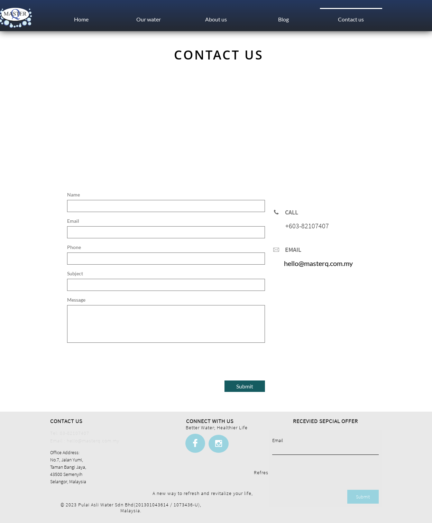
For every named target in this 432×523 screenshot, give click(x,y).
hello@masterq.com (313, 263)
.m (345, 263)
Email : (58, 441)
